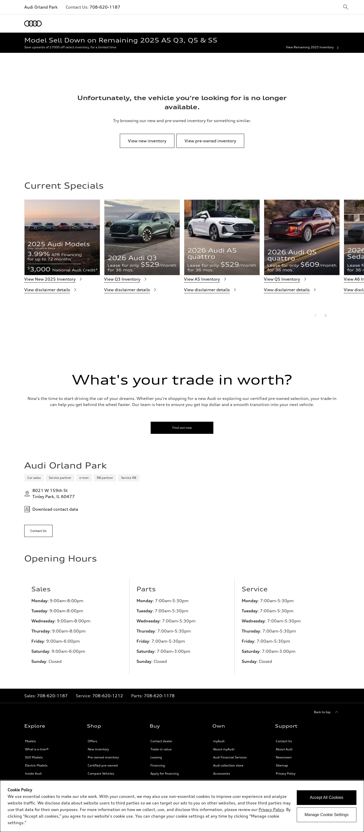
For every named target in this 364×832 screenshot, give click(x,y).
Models (30, 741)
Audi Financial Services (230, 757)
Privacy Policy (285, 773)
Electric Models (36, 765)
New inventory (98, 749)
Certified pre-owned (103, 765)
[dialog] (182, 806)
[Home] (33, 23)
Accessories (221, 773)
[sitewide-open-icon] (346, 7)
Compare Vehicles (101, 773)
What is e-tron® (37, 749)
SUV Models (34, 757)
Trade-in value (161, 749)
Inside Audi (33, 773)
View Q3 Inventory (126, 279)
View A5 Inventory (206, 279)
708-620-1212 (107, 695)
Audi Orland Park (41, 7)
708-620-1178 (159, 695)
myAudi (218, 741)
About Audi (284, 749)
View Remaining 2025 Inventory (313, 47)
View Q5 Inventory (286, 279)
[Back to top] (327, 712)
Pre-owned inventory (103, 757)
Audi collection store (228, 765)
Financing (157, 765)
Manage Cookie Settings (327, 815)
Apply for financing (164, 773)
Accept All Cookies (327, 797)
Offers (92, 741)
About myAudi (223, 749)
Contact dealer (161, 741)
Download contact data (51, 509)
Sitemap (282, 765)
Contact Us (284, 741)
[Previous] (315, 315)
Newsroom (284, 757)
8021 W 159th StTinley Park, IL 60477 (49, 493)
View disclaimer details (51, 290)
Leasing (156, 757)
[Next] (326, 315)
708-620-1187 (104, 7)
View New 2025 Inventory (54, 279)
